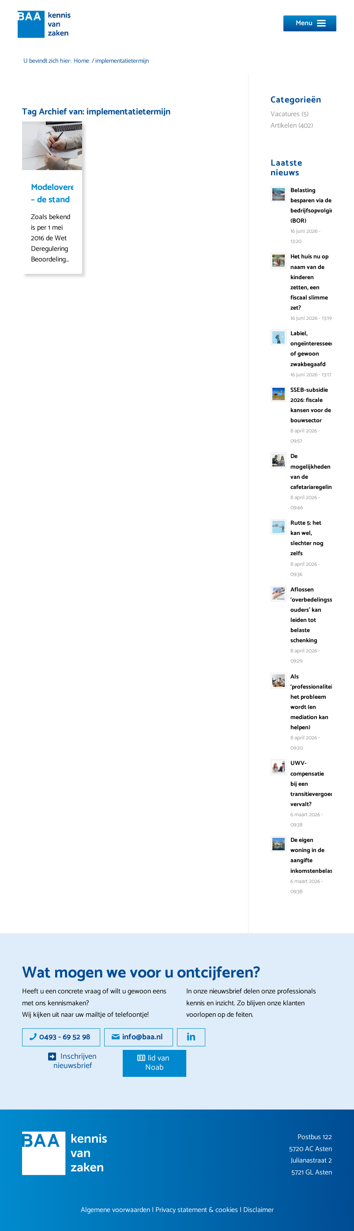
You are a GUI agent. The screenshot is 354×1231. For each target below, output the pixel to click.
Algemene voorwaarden (115, 1210)
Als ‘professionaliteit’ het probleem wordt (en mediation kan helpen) (313, 702)
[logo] (44, 24)
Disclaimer (258, 1210)
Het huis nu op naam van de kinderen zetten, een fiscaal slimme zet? (309, 282)
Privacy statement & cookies (196, 1210)
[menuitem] (309, 17)
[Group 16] (64, 1153)
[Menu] (309, 23)
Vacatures (285, 114)
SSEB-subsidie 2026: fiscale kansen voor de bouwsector (310, 405)
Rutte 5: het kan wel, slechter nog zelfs (307, 538)
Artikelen (284, 126)
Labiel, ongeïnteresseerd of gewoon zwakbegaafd (313, 349)
